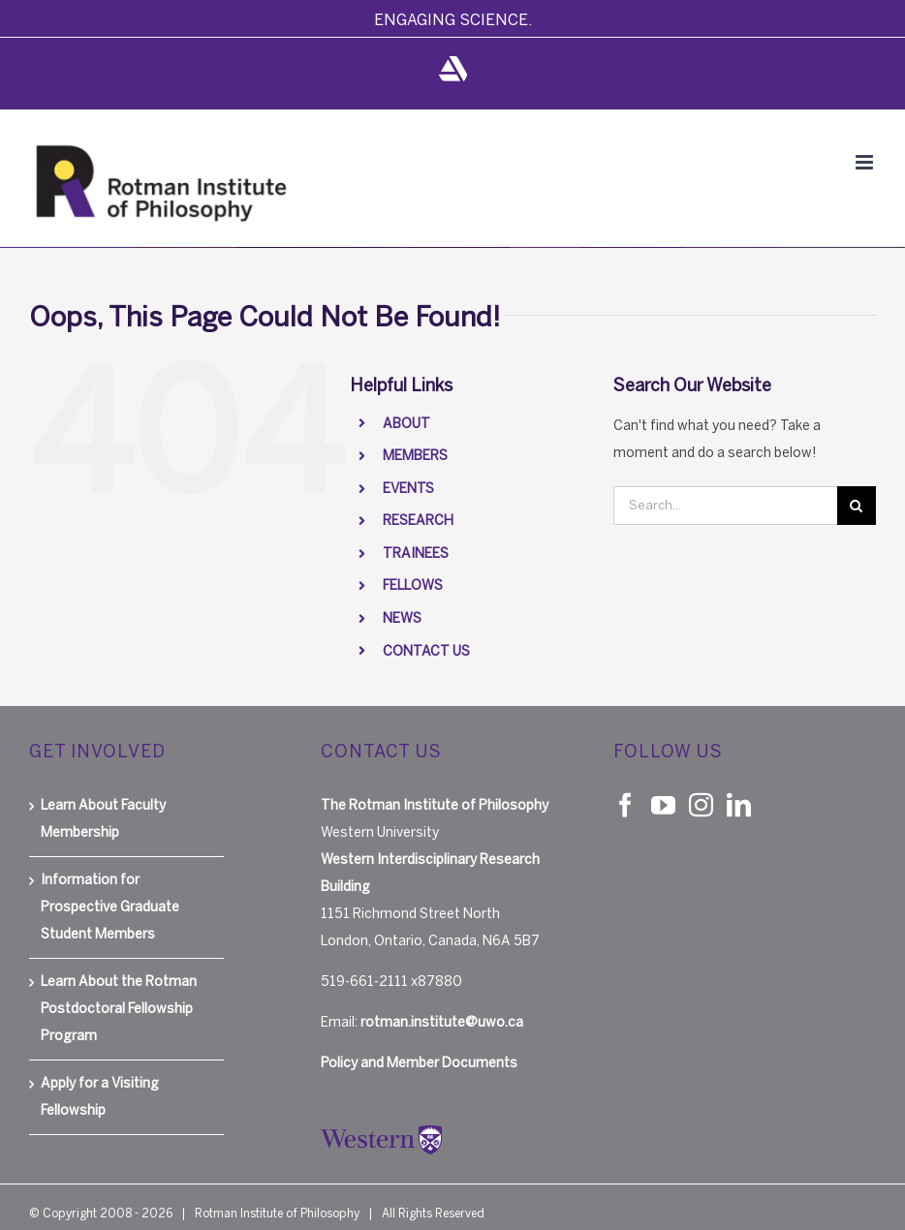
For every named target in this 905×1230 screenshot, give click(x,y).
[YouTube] (663, 804)
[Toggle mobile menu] (866, 162)
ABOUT (406, 423)
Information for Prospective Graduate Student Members (110, 907)
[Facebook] (625, 804)
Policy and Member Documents (419, 1063)
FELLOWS (413, 585)
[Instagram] (701, 804)
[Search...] (725, 505)
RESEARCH (418, 520)
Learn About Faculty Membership (103, 819)
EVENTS (408, 488)
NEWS (402, 618)
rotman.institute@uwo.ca (441, 1022)
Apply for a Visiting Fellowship (100, 1097)
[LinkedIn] (739, 804)
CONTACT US (426, 651)
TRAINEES (416, 553)
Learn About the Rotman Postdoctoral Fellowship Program (119, 1008)
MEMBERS (415, 455)
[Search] (856, 505)
